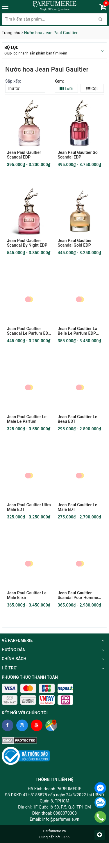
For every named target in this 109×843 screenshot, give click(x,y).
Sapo (65, 837)
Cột (92, 88)
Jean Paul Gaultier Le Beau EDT (77, 419)
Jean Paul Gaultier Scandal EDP (24, 154)
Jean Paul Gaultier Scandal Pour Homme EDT (78, 595)
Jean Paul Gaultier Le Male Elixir (27, 595)
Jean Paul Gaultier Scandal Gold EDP (75, 242)
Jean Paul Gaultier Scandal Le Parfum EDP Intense (29, 331)
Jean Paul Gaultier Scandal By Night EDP (27, 242)
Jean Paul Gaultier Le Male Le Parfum (27, 419)
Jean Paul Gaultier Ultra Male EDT (29, 507)
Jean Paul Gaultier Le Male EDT (77, 507)
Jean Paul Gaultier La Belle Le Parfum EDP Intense (77, 331)
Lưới (66, 88)
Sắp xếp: (13, 81)
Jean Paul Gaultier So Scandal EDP (78, 154)
